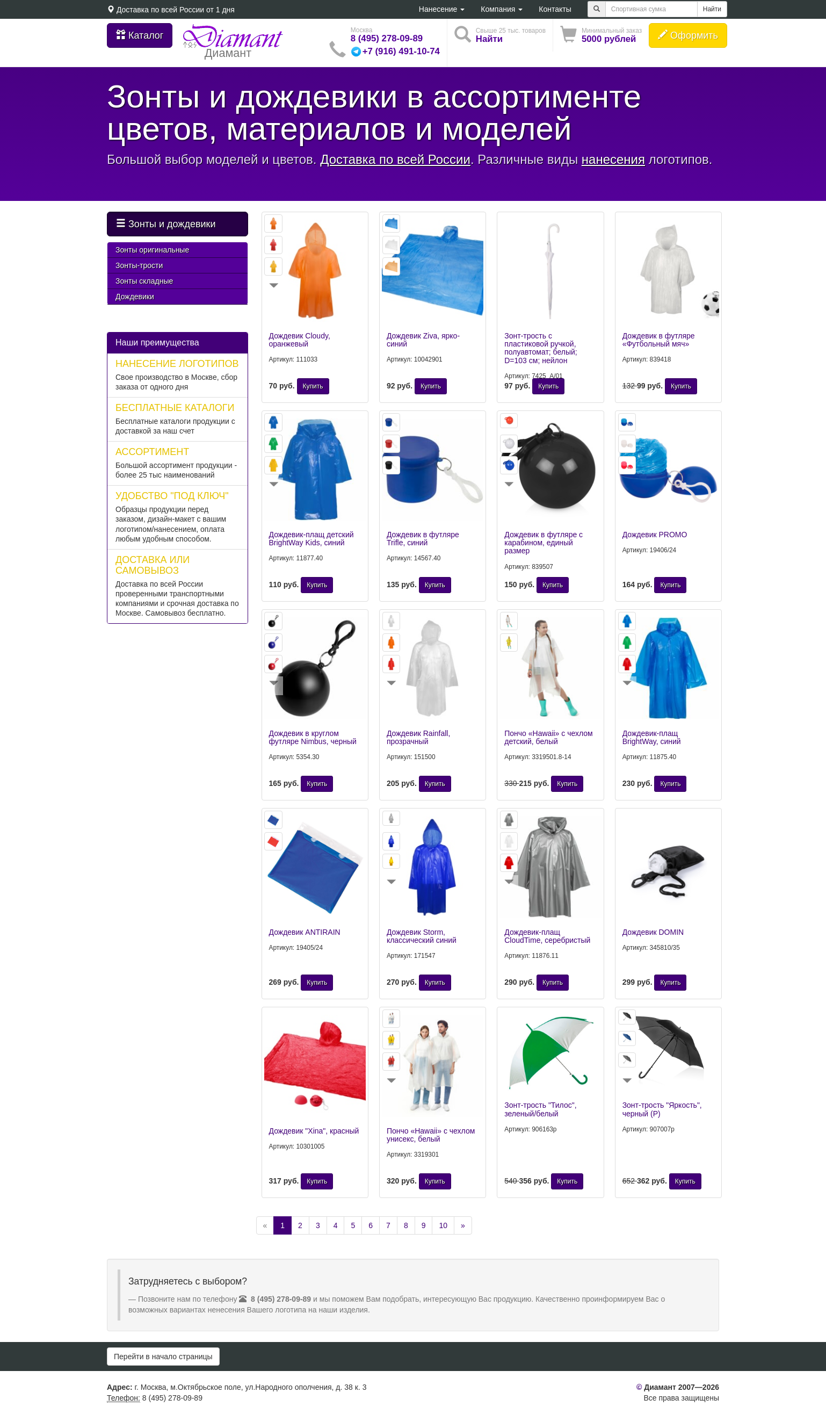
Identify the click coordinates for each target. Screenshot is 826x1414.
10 (443, 1225)
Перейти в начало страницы (163, 1356)
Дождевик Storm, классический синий (422, 936)
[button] (601, 35)
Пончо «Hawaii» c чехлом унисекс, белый (431, 1135)
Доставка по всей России (160, 9)
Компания (502, 9)
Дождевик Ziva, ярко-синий (423, 339)
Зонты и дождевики (165, 223)
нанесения (613, 159)
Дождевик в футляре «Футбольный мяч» (658, 339)
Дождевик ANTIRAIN (304, 932)
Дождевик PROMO (654, 534)
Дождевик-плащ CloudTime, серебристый (547, 936)
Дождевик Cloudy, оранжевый (299, 339)
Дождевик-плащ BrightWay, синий (651, 737)
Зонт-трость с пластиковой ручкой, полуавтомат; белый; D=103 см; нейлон (540, 348)
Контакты (555, 9)
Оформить (688, 35)
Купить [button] (313, 386)
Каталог (139, 35)
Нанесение (442, 9)
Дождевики (134, 296)
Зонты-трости (139, 265)
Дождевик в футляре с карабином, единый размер (543, 543)
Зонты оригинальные (152, 250)
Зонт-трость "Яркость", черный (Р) (662, 1109)
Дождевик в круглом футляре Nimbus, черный (313, 737)
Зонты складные (144, 281)
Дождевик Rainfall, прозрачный (418, 737)
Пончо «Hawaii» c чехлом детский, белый (548, 737)
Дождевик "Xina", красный (314, 1131)
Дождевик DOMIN (653, 932)
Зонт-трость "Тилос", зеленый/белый (540, 1109)
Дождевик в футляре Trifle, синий (423, 538)
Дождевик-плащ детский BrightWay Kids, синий (311, 538)
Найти (712, 9)
